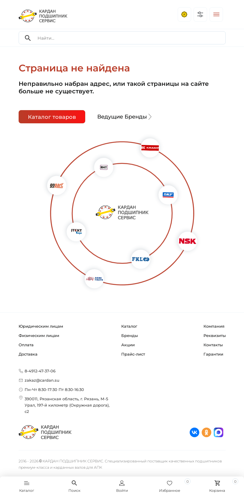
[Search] (28, 38)
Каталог (129, 326)
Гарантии (213, 354)
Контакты (213, 344)
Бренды (129, 335)
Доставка (28, 354)
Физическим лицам (39, 335)
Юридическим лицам (41, 326)
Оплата (26, 344)
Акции (128, 344)
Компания (213, 326)
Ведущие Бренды (125, 116)
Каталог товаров (52, 117)
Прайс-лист (133, 354)
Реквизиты (214, 335)
